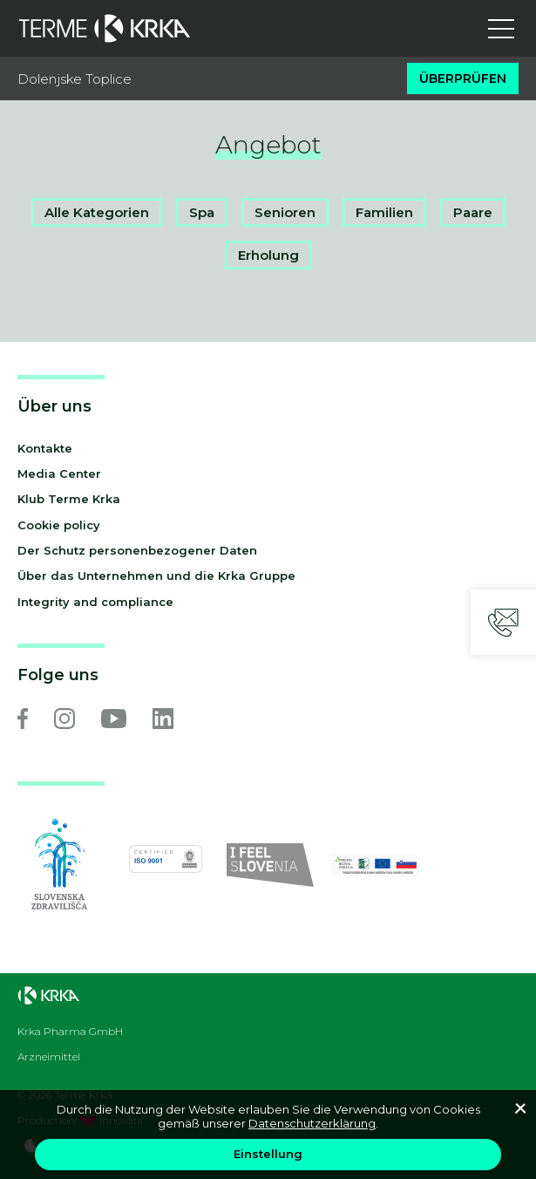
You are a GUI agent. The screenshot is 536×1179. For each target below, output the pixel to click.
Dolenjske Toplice (74, 79)
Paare (472, 212)
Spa (201, 212)
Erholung (268, 255)
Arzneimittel (48, 1057)
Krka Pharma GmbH (70, 1031)
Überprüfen (462, 78)
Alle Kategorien (96, 212)
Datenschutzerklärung (312, 1123)
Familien (384, 212)
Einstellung (268, 1154)
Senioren (284, 212)
